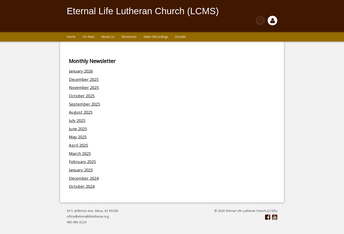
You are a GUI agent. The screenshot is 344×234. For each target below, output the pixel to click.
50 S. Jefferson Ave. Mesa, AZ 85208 (92, 211)
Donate (180, 37)
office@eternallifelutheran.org (88, 216)
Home (71, 37)
